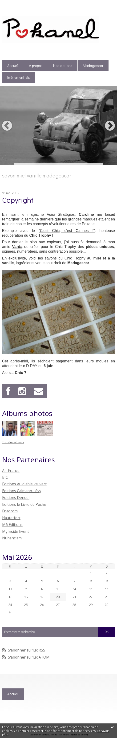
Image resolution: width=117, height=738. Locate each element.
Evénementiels (18, 77)
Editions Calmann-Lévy (21, 490)
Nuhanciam (12, 538)
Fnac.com (10, 511)
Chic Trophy (40, 235)
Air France (11, 470)
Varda (17, 247)
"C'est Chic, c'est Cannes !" (67, 231)
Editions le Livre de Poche (24, 504)
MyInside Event (15, 531)
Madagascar (93, 65)
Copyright (17, 199)
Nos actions (62, 65)
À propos (36, 65)
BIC (5, 477)
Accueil (13, 65)
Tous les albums (13, 442)
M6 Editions (12, 524)
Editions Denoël (15, 497)
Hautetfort (11, 517)
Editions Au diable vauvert (24, 484)
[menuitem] (13, 65)
